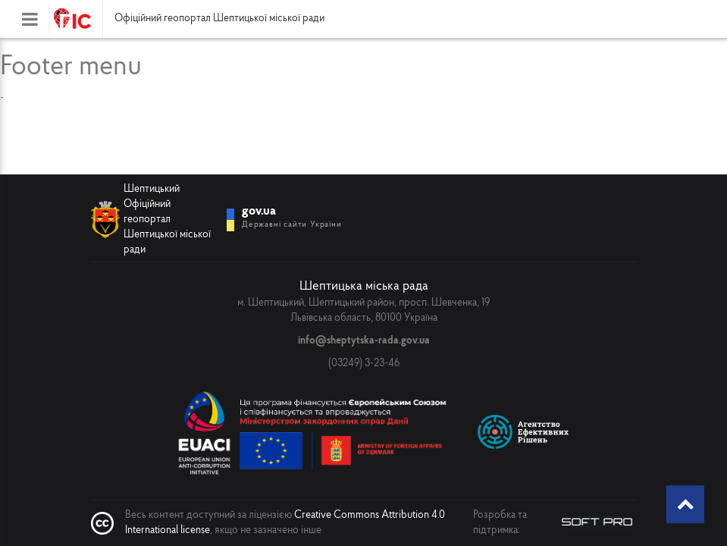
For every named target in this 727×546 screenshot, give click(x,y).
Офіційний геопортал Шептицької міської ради (219, 19)
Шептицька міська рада (363, 286)
